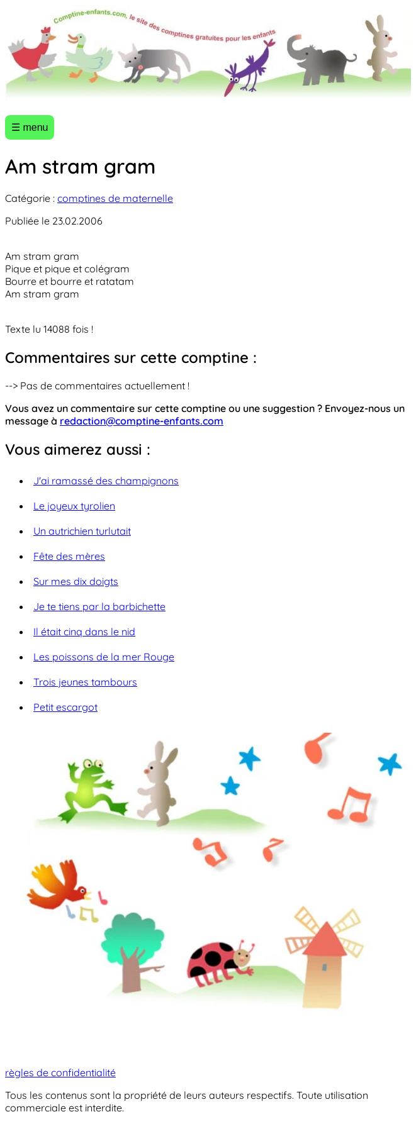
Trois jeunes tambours (85, 682)
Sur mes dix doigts (75, 581)
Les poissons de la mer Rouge (103, 656)
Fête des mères (69, 556)
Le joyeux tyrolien (74, 505)
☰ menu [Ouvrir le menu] (29, 127)
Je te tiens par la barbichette (99, 606)
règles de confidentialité (60, 1072)
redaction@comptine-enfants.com (141, 421)
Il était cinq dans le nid (84, 631)
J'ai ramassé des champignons (106, 480)
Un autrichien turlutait (82, 531)
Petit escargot (65, 707)
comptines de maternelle (115, 198)
